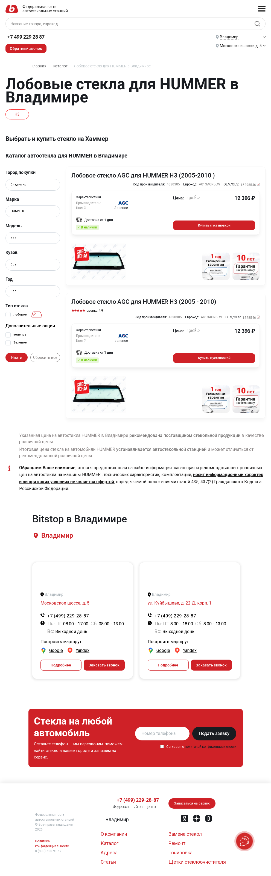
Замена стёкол (185, 832)
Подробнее (61, 663)
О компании (114, 832)
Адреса (109, 851)
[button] (56, 534)
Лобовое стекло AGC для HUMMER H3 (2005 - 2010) (144, 301)
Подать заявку (214, 731)
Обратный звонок (26, 48)
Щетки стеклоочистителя (197, 860)
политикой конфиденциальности (210, 745)
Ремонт (176, 841)
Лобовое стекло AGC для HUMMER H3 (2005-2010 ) (143, 175)
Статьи (108, 860)
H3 (18, 114)
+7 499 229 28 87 (26, 37)
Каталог (109, 841)
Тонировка (180, 851)
